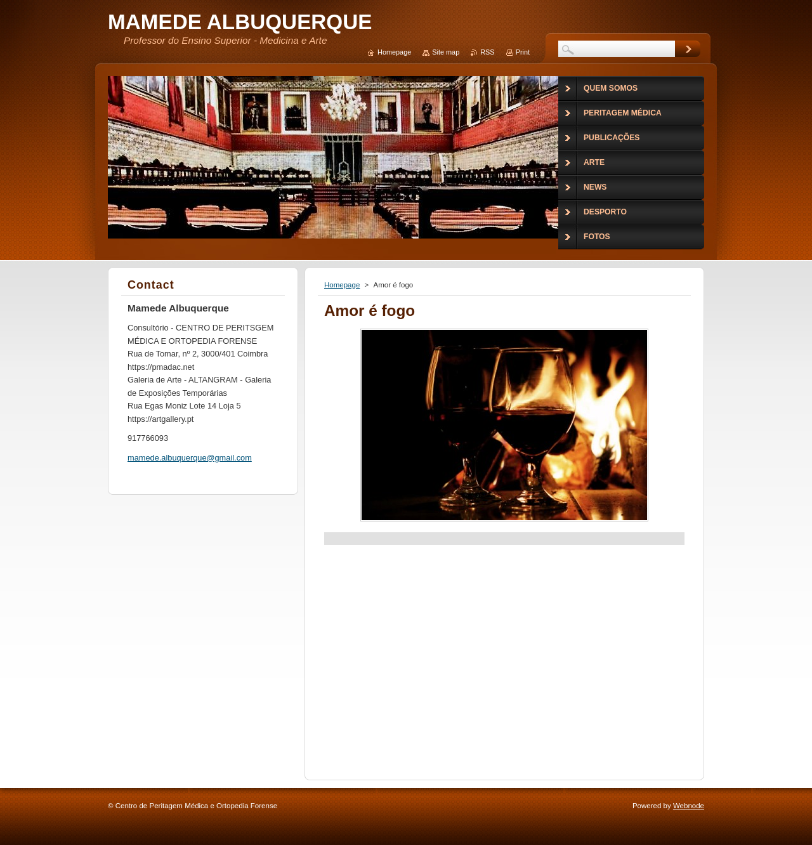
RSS (487, 52)
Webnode (688, 805)
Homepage (342, 285)
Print (523, 52)
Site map (445, 52)
